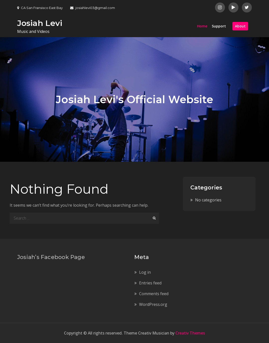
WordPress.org (153, 304)
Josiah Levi (39, 23)
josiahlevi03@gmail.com (92, 8)
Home (202, 26)
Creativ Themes (190, 333)
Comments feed (153, 293)
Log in (145, 272)
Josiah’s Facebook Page (51, 257)
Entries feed (150, 283)
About (240, 26)
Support (219, 26)
